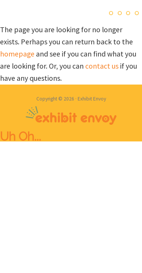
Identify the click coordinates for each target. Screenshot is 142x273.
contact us (102, 66)
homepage (17, 53)
